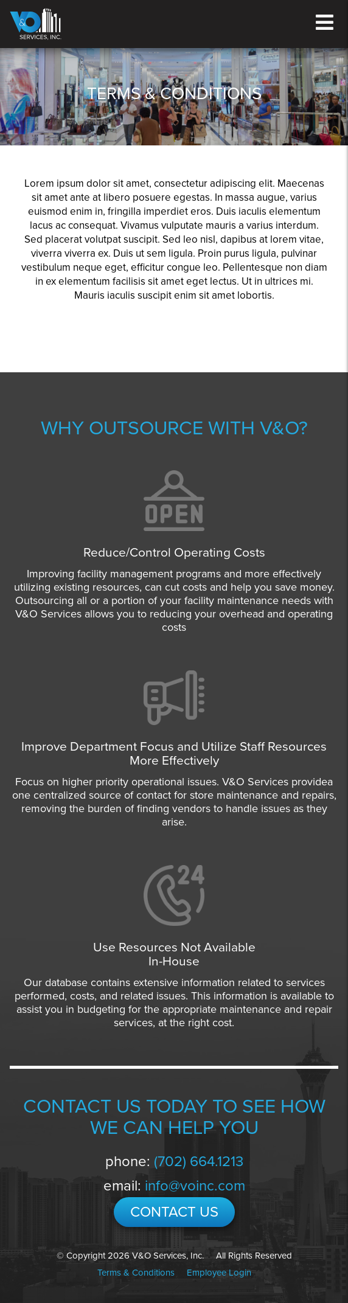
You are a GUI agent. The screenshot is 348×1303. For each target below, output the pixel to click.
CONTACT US (174, 1212)
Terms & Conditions (136, 1272)
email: (174, 1186)
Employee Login (219, 1272)
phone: (174, 1161)
